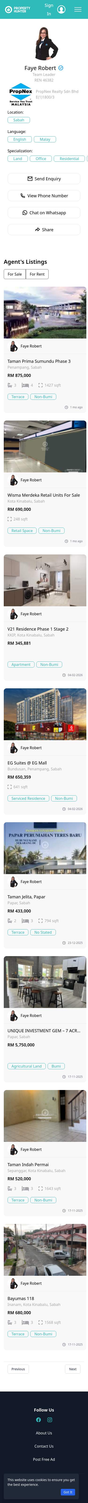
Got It (68, 1492)
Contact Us (44, 1446)
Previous (18, 1369)
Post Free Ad (44, 1459)
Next (73, 1369)
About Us (44, 1433)
